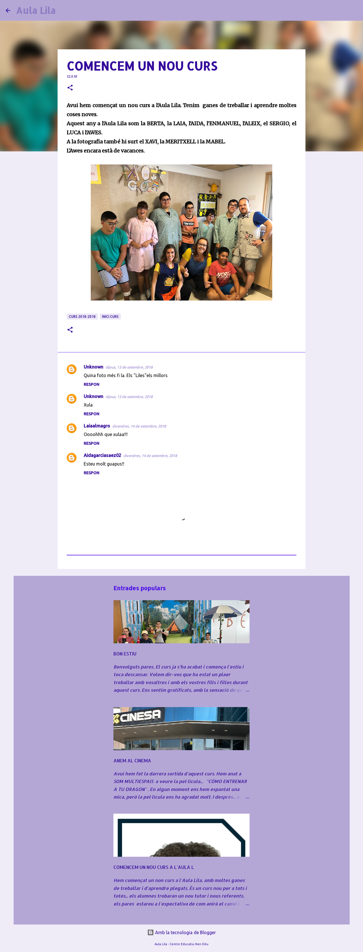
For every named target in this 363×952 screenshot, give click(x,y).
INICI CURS (110, 316)
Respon (91, 384)
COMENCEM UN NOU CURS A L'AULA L (153, 867)
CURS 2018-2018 (82, 316)
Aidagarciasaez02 (102, 455)
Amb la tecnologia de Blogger (181, 932)
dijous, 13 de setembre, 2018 (129, 367)
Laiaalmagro (97, 425)
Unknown (93, 366)
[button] (70, 88)
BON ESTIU (124, 654)
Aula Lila (36, 10)
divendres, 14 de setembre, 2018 (139, 426)
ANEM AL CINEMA (132, 760)
